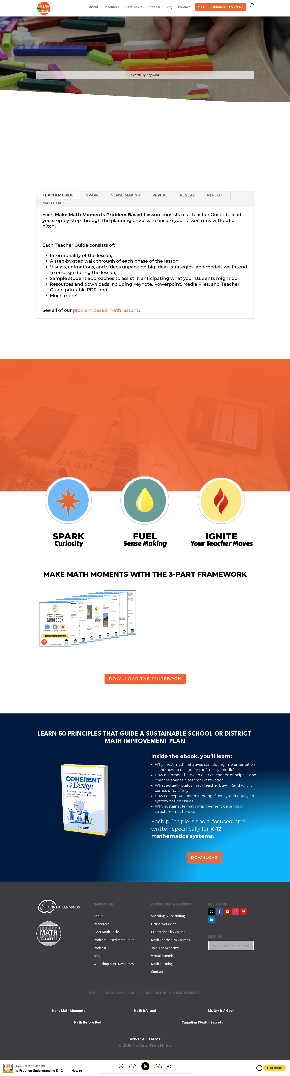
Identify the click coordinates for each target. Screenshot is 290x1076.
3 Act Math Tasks (107, 931)
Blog (169, 7)
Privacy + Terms (145, 1039)
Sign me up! (274, 1067)
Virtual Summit (162, 955)
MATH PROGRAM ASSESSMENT (220, 7)
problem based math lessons (106, 310)
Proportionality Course (168, 931)
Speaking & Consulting (168, 916)
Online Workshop (163, 924)
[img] (259, 1068)
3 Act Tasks (133, 7)
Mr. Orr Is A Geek (221, 1010)
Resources (111, 7)
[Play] (146, 1066)
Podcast (154, 7)
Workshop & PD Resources (114, 963)
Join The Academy (165, 947)
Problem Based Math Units (114, 939)
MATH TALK (53, 203)
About (93, 7)
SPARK (92, 195)
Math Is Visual (145, 1010)
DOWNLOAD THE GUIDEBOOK (145, 678)
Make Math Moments (68, 1010)
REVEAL (160, 195)
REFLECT (215, 195)
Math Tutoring (162, 963)
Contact (184, 7)
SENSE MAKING (125, 195)
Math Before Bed (87, 1022)
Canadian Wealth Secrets (202, 1022)
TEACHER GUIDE (58, 195)
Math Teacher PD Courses (170, 939)
